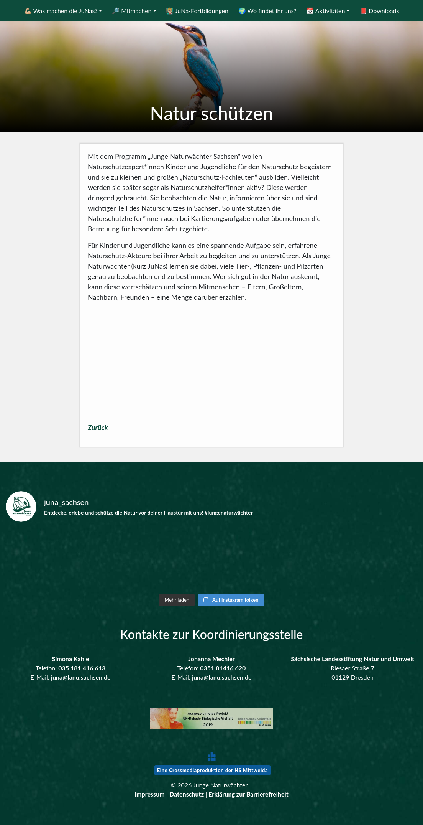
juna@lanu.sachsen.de (81, 677)
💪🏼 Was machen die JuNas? (61, 10)
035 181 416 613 (81, 668)
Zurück (98, 427)
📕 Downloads (379, 10)
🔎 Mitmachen (131, 10)
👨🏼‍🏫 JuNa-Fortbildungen (197, 10)
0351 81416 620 (223, 668)
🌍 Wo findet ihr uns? (267, 10)
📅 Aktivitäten (325, 10)
